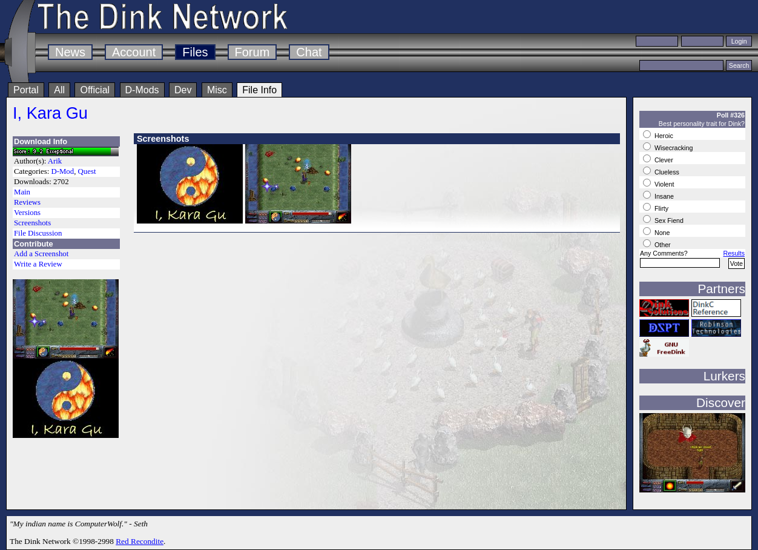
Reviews (27, 202)
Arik (55, 161)
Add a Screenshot (41, 254)
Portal (26, 90)
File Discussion (38, 233)
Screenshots (32, 223)
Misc (217, 90)
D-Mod (62, 171)
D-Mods (142, 90)
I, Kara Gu (50, 113)
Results (734, 253)
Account (134, 52)
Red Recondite (139, 541)
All (59, 90)
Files (195, 52)
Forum (252, 52)
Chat (308, 52)
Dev (182, 90)
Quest (87, 171)
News (70, 52)
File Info (259, 90)
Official (95, 90)
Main (22, 192)
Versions (27, 212)
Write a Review (38, 264)
